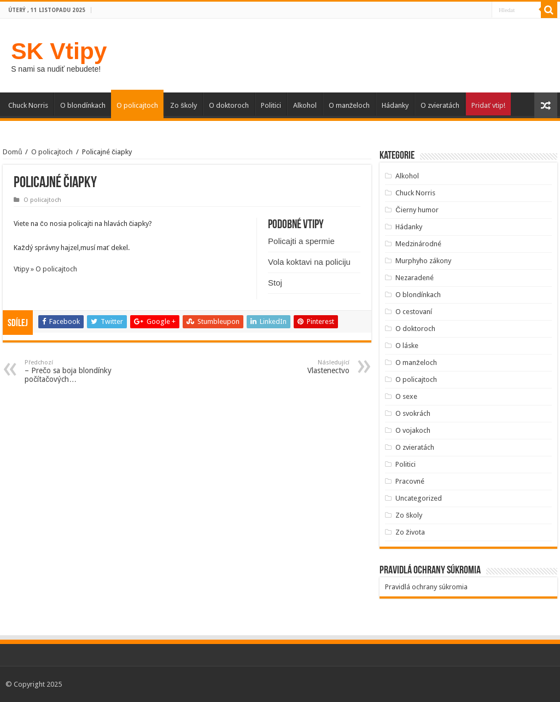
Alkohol (305, 105)
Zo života (410, 532)
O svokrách (412, 413)
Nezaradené (414, 278)
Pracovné (409, 481)
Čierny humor (416, 210)
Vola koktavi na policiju (309, 261)
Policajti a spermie (301, 241)
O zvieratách (440, 105)
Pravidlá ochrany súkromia (426, 587)
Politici (271, 105)
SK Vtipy (59, 51)
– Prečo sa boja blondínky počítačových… (81, 371)
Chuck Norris (28, 105)
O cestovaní (413, 312)
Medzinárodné (418, 244)
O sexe (406, 396)
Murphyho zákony (423, 261)
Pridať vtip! (488, 105)
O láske (406, 345)
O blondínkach (83, 105)
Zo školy (183, 105)
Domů (12, 152)
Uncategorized (418, 498)
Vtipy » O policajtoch (45, 269)
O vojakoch (412, 430)
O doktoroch (229, 105)
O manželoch (349, 105)
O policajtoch (137, 105)
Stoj (275, 282)
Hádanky (395, 105)
